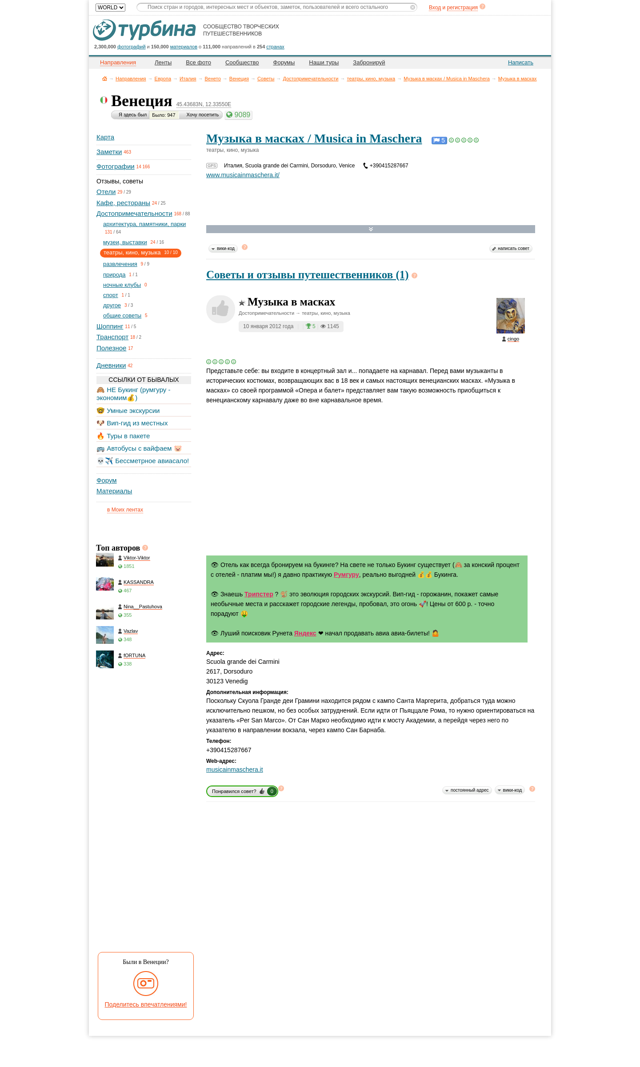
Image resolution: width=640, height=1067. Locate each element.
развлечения (120, 264)
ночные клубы (122, 285)
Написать (520, 62)
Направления (131, 78)
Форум (106, 480)
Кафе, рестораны (123, 202)
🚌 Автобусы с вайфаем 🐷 (139, 448)
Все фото (198, 62)
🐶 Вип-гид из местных (132, 423)
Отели (106, 191)
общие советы (122, 315)
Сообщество (242, 62)
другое (112, 305)
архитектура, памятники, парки (144, 224)
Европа (163, 78)
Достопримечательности (310, 78)
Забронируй (369, 62)
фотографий (131, 46)
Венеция (239, 78)
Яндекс (305, 633)
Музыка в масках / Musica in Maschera (447, 78)
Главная (104, 78)
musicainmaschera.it (234, 769)
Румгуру (346, 574)
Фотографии (115, 166)
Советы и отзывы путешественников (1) (307, 275)
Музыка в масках (517, 78)
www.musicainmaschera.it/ (243, 174)
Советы (265, 78)
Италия (188, 78)
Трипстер (258, 594)
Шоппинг (109, 326)
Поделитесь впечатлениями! (146, 1004)
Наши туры (324, 62)
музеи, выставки (125, 242)
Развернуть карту (371, 229)
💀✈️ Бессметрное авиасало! (142, 460)
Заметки (109, 151)
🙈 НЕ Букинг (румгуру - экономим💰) (133, 393)
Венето (213, 78)
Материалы (114, 491)
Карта (105, 137)
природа (114, 274)
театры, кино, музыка (371, 78)
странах (275, 46)
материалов (183, 46)
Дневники (111, 365)
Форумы (284, 62)
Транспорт (112, 337)
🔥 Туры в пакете (123, 436)
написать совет (513, 248)
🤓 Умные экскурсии (128, 410)
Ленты (163, 62)
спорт (110, 295)
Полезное (111, 348)
